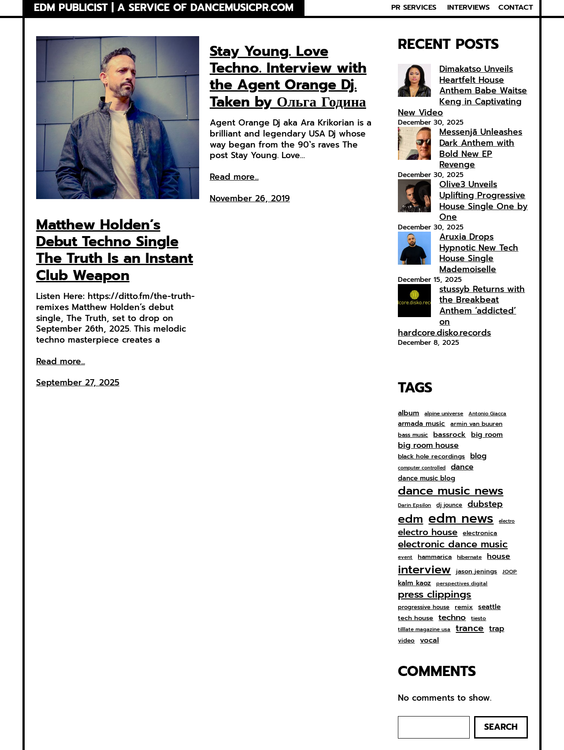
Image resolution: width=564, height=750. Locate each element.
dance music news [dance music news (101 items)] (450, 491)
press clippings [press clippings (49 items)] (434, 594)
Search (501, 726)
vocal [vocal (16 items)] (429, 640)
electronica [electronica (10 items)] (480, 533)
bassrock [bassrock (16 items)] (449, 435)
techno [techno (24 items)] (452, 617)
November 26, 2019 (250, 198)
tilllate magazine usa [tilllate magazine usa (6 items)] (424, 629)
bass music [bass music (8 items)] (413, 435)
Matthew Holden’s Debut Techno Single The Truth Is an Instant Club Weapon (114, 250)
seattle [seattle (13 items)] (489, 606)
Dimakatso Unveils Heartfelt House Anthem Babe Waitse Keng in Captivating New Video (462, 91)
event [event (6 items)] (405, 557)
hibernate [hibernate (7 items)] (469, 557)
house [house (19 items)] (498, 556)
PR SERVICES (413, 7)
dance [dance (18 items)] (462, 467)
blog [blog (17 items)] (478, 456)
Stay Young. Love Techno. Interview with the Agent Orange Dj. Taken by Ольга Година (288, 77)
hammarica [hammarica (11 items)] (435, 557)
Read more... (60, 361)
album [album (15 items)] (408, 412)
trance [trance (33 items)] (470, 629)
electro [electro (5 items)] (507, 521)
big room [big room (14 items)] (487, 435)
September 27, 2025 (77, 382)
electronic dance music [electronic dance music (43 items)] (453, 544)
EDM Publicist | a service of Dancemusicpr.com (163, 8)
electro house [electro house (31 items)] (427, 532)
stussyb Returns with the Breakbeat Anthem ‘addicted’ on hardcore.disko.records (461, 311)
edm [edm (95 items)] (410, 518)
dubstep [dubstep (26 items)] (485, 504)
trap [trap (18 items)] (496, 628)
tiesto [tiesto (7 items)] (478, 618)
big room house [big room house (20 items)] (428, 445)
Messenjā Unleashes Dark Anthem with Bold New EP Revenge (480, 148)
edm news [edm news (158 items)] (461, 518)
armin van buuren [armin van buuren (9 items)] (476, 424)
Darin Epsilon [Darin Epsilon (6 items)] (414, 505)
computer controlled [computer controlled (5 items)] (421, 468)
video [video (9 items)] (406, 641)
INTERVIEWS (468, 7)
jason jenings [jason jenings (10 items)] (476, 572)
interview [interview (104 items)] (424, 569)
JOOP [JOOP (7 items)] (509, 572)
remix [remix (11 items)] (464, 607)
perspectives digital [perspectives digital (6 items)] (461, 583)
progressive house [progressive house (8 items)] (423, 607)
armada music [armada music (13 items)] (421, 423)
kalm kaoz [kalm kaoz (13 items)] (414, 583)
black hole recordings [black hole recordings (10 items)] (431, 457)
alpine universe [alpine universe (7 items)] (443, 413)
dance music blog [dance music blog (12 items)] (426, 478)
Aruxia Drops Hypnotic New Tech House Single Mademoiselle (478, 253)
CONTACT (515, 7)
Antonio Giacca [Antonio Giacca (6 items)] (487, 413)
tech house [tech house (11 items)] (415, 618)
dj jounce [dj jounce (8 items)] (449, 505)
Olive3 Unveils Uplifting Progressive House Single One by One (483, 200)
